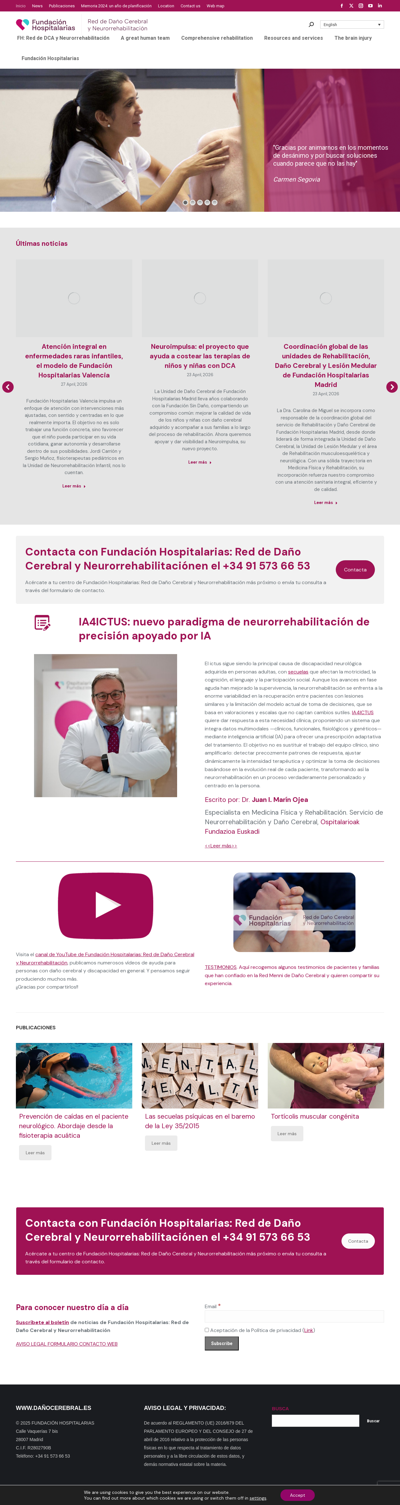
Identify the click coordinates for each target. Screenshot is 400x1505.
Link (308, 1330)
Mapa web (114, 1495)
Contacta (355, 569)
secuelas (298, 671)
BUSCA (280, 1408)
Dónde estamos (164, 1495)
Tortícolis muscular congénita (315, 1116)
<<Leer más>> (221, 845)
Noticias (191, 1495)
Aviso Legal (258, 1495)
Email (213, 1306)
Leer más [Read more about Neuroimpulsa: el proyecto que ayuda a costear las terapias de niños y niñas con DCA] (200, 462)
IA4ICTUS (363, 712)
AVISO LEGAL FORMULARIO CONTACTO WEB (67, 1344)
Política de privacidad (223, 1495)
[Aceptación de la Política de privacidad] (207, 1330)
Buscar (373, 1421)
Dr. (275, 799)
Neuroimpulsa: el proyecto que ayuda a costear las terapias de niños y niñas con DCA (200, 356)
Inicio (96, 1495)
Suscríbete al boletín (42, 1322)
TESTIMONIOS (221, 967)
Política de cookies (290, 1495)
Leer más (35, 1153)
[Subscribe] (222, 1343)
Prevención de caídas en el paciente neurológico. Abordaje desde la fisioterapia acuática (73, 1126)
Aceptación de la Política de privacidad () (260, 1330)
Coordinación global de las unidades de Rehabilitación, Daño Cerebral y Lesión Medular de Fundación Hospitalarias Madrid (326, 365)
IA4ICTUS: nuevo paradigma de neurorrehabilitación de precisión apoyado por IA (224, 629)
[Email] (294, 1316)
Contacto (136, 1495)
